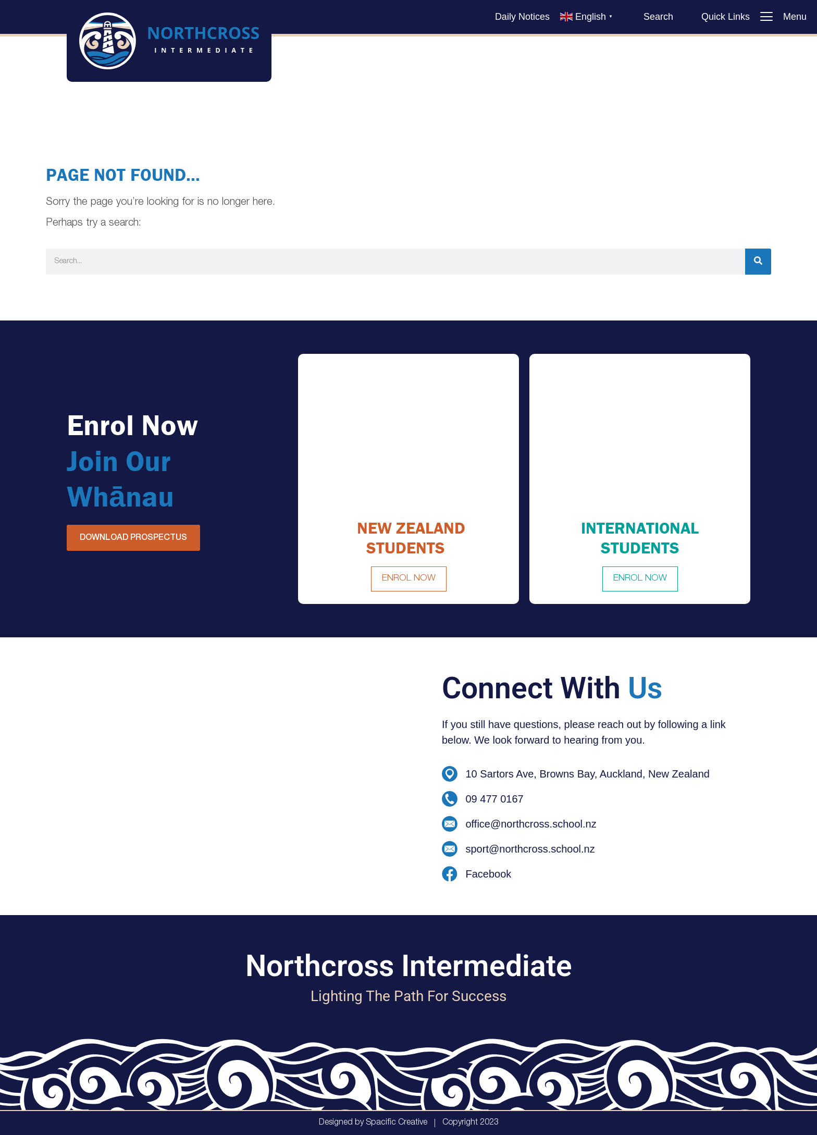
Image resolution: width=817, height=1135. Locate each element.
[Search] (758, 262)
